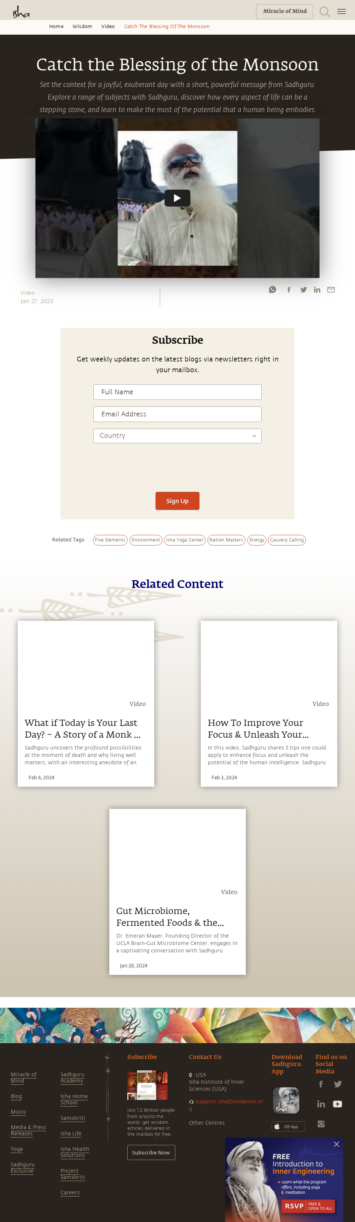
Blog (16, 1096)
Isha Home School (74, 1099)
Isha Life (71, 1133)
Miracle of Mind (24, 1078)
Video (108, 26)
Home (56, 26)
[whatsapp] (272, 291)
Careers (70, 1192)
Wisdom (82, 26)
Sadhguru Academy (73, 1078)
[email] (331, 291)
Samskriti (73, 1118)
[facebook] (288, 291)
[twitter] (303, 291)
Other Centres (207, 1123)
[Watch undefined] (177, 198)
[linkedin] (317, 291)
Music (18, 1112)
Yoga (17, 1149)
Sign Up (177, 501)
